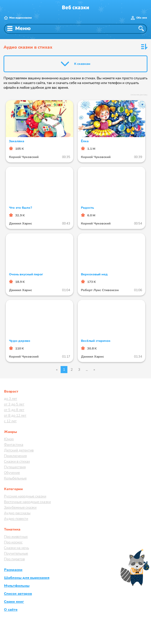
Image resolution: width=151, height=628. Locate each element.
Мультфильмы (16, 585)
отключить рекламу (139, 94)
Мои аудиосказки (20, 17)
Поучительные (16, 553)
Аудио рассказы (17, 513)
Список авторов (18, 593)
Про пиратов (14, 559)
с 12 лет (10, 421)
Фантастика (13, 444)
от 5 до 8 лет (14, 409)
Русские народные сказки (25, 496)
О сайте (10, 609)
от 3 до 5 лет (14, 404)
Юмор (9, 439)
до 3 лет (10, 398)
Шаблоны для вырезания (26, 577)
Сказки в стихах (17, 461)
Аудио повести (16, 518)
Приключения (15, 455)
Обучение (12, 472)
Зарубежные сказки (20, 507)
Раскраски (13, 569)
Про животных (16, 536)
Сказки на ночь (16, 547)
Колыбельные (15, 478)
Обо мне (141, 17)
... (87, 369)
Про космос (13, 542)
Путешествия (15, 467)
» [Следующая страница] (94, 369)
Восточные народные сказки (27, 501)
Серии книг (14, 601)
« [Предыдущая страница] (57, 369)
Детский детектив (19, 450)
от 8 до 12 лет (15, 415)
